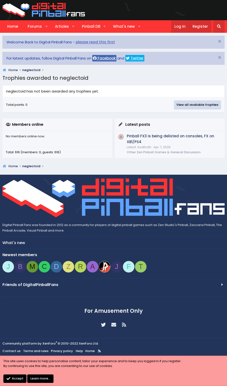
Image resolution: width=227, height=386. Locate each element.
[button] (46, 26)
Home (12, 26)
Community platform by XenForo (50, 343)
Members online (27, 124)
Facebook (104, 58)
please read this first (95, 42)
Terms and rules (35, 351)
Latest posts (137, 124)
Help (79, 351)
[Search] (219, 26)
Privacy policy (62, 351)
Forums (35, 26)
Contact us (11, 351)
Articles (62, 26)
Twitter (135, 58)
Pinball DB (91, 26)
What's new (124, 26)
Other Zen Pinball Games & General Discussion (163, 152)
